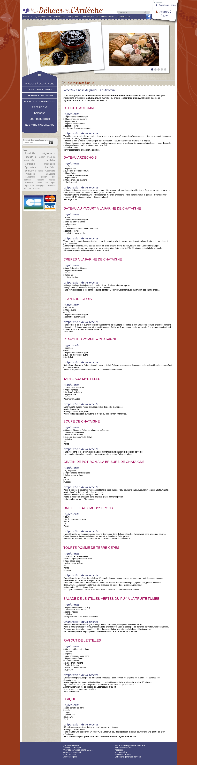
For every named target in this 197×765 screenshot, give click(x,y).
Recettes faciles (46, 180)
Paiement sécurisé (123, 754)
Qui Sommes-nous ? (71, 745)
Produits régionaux (40, 153)
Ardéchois (29, 183)
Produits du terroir (35, 157)
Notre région (88, 17)
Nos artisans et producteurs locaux (130, 745)
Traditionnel (30, 177)
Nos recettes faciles (105, 17)
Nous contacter (69, 754)
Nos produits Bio (40, 118)
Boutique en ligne (34, 170)
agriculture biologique (35, 186)
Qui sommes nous (43, 17)
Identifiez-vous (167, 5)
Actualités (119, 750)
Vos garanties (74, 17)
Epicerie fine (39, 107)
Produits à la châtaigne (39, 83)
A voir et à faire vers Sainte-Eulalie (77, 750)
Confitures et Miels (40, 89)
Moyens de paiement (72, 752)
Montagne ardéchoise (40, 164)
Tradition (43, 177)
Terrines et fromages (39, 95)
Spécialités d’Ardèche (40, 167)
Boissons (39, 113)
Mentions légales (70, 757)
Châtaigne (50, 174)
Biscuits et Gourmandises (39, 101)
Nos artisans (59, 17)
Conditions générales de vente (128, 757)
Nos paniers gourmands (39, 124)
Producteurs (30, 174)
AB (29, 188)
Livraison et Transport (72, 748)
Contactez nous (123, 17)
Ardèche (50, 160)
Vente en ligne (46, 183)
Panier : (165, 12)
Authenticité (50, 171)
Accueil (27, 17)
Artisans (36, 188)
